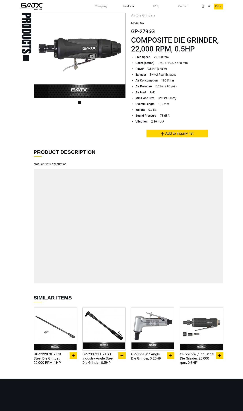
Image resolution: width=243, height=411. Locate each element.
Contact (183, 6)
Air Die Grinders (143, 15)
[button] (40, 55)
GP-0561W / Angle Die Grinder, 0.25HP (146, 356)
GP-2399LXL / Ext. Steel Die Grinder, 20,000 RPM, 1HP (48, 358)
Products (128, 6)
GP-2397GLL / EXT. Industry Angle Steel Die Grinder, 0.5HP (98, 358)
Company (101, 6)
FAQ (156, 6)
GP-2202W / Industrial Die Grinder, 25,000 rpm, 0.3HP (197, 358)
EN (217, 6)
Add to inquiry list (177, 133)
